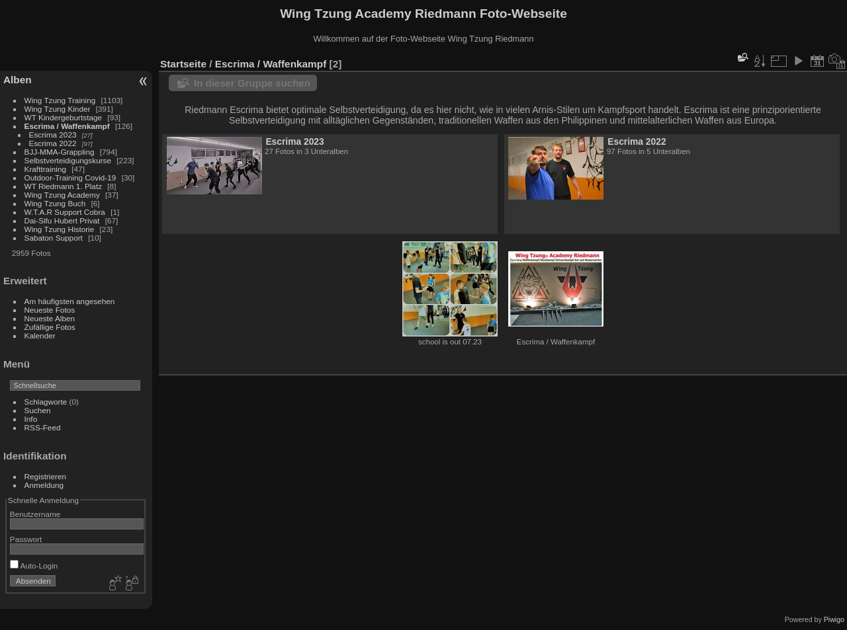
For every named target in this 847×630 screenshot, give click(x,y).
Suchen (37, 410)
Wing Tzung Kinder (57, 108)
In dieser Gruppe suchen (252, 83)
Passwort (26, 539)
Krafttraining (45, 169)
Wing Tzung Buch (55, 203)
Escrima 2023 (53, 134)
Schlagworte (45, 401)
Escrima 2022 (53, 143)
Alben (17, 79)
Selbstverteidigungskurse (67, 160)
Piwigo (834, 619)
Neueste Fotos (49, 309)
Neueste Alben (49, 318)
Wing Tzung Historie (59, 229)
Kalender (40, 335)
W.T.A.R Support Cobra (64, 212)
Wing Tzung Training (60, 100)
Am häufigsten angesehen (69, 301)
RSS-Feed (42, 427)
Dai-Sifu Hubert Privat (62, 220)
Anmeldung (44, 485)
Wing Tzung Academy (63, 194)
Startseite (183, 63)
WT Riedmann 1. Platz (63, 186)
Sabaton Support (53, 237)
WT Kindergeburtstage (63, 117)
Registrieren (45, 476)
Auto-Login (34, 565)
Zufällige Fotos (49, 327)
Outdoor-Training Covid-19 (70, 177)
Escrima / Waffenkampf (67, 126)
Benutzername (35, 514)
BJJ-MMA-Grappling (59, 151)
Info (31, 418)
